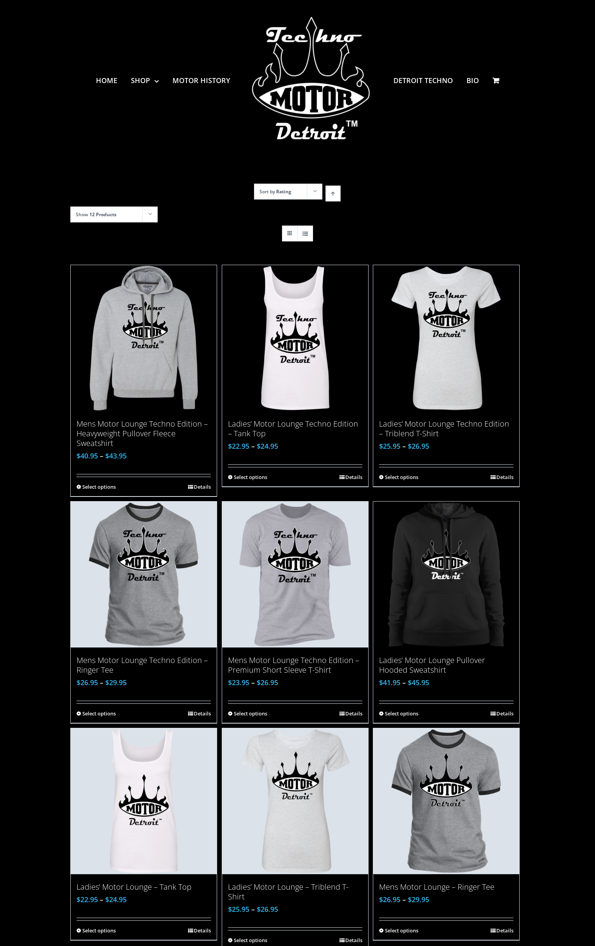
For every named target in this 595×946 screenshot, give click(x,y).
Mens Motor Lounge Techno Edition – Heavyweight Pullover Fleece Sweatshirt (142, 433)
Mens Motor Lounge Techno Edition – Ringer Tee (142, 665)
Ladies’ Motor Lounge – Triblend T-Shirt (288, 892)
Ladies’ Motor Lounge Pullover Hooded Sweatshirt (432, 665)
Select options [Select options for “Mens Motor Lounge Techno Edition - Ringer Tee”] (99, 713)
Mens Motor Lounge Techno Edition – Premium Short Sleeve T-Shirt (293, 665)
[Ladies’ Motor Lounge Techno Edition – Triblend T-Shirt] (446, 338)
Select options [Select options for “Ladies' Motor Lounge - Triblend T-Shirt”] (250, 940)
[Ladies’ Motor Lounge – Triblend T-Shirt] (295, 801)
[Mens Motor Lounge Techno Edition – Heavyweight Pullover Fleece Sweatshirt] (144, 338)
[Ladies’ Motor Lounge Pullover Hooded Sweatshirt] (446, 574)
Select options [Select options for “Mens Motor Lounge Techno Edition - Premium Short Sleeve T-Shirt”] (250, 713)
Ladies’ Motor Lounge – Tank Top (134, 887)
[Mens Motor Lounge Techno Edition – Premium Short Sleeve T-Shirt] (295, 574)
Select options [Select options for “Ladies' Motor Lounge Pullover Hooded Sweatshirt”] (401, 713)
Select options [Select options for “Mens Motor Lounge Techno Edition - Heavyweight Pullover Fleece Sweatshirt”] (99, 486)
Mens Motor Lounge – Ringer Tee (436, 887)
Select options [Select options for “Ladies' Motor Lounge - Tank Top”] (99, 930)
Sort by (275, 191)
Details (202, 486)
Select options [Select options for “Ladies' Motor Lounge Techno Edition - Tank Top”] (250, 477)
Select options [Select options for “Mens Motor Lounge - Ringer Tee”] (401, 930)
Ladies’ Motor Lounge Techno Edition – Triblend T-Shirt (444, 428)
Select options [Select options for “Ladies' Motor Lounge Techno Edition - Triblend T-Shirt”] (401, 477)
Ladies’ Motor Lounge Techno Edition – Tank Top (293, 428)
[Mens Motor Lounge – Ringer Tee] (446, 801)
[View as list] (305, 233)
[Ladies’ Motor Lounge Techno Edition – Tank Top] (295, 338)
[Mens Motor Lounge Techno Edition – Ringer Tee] (144, 574)
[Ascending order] (333, 193)
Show (96, 214)
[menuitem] (113, 80)
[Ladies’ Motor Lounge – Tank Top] (144, 801)
